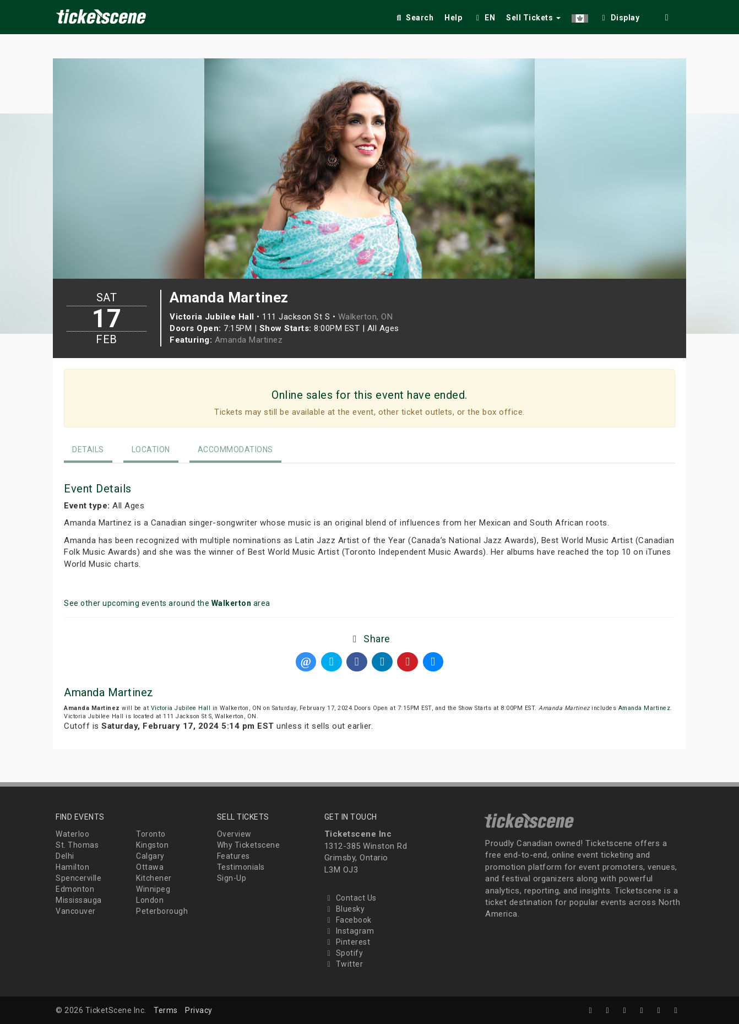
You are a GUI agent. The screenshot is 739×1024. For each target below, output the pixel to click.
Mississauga (79, 900)
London (150, 900)
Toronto (151, 834)
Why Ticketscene (248, 845)
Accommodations (235, 449)
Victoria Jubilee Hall (181, 708)
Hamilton (72, 867)
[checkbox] (619, 15)
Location (151, 449)
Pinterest (347, 942)
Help (453, 17)
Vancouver (76, 911)
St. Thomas (77, 845)
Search (413, 17)
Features (233, 856)
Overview (234, 834)
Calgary (150, 856)
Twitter (343, 964)
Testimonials (241, 867)
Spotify (343, 953)
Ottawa (150, 867)
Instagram (349, 931)
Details (88, 449)
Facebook (348, 919)
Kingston (152, 845)
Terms (166, 1010)
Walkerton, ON (365, 317)
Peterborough (162, 911)
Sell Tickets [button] (533, 17)
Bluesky (344, 908)
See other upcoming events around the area (167, 603)
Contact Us (350, 897)
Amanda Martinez (249, 340)
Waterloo (72, 834)
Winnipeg (153, 889)
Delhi (65, 856)
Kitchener (154, 878)
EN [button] (484, 17)
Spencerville (78, 878)
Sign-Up (232, 878)
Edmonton (75, 889)
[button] (580, 15)
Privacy (199, 1010)
